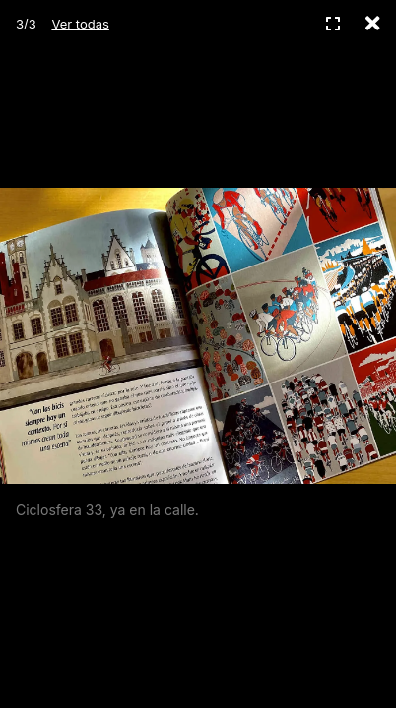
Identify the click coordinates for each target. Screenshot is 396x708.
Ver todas (79, 23)
